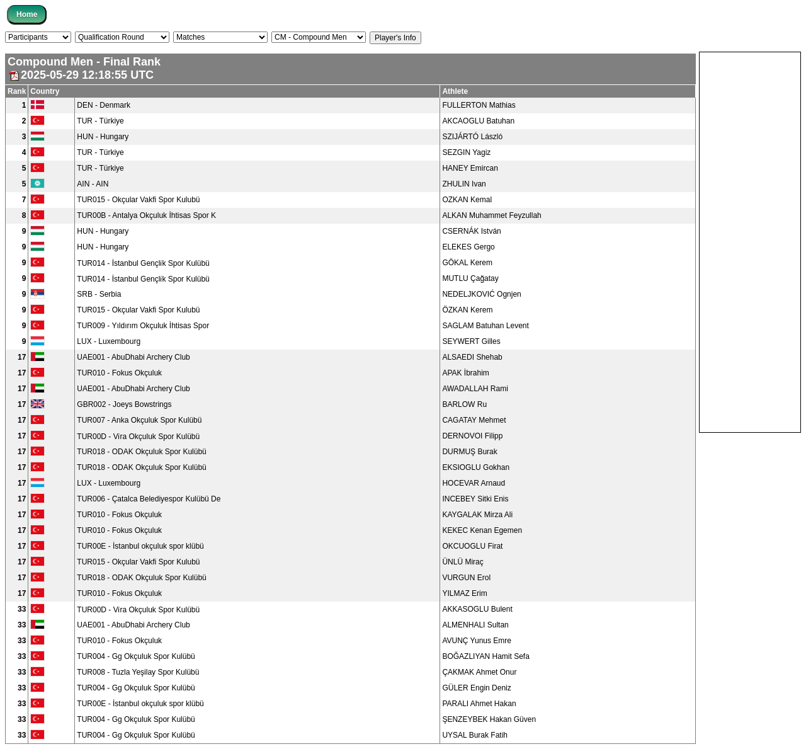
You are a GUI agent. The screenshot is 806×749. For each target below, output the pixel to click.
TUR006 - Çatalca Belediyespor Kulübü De (148, 499)
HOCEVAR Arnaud (473, 483)
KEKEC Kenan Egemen (482, 530)
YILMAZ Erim (464, 593)
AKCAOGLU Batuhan (478, 121)
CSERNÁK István (471, 231)
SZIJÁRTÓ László (472, 136)
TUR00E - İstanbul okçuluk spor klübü (140, 546)
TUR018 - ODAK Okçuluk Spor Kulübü (141, 451)
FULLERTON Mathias (478, 105)
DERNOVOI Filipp (472, 436)
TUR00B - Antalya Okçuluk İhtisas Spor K (146, 215)
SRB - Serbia (99, 294)
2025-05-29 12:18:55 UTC (81, 75)
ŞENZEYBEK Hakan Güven (489, 719)
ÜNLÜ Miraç (462, 561)
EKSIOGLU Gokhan (475, 467)
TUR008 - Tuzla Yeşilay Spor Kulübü (138, 672)
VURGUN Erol (466, 577)
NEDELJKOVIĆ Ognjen (481, 294)
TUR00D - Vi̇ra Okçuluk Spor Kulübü (138, 436)
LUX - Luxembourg (108, 341)
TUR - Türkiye (100, 121)
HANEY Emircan (469, 168)
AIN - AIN (92, 184)
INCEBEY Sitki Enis (475, 499)
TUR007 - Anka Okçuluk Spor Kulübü (139, 420)
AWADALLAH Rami (475, 388)
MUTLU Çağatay (470, 278)
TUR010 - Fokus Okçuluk (119, 373)
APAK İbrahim (465, 373)
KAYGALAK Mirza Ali (477, 514)
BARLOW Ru (464, 404)
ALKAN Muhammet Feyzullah (491, 215)
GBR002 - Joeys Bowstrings (124, 404)
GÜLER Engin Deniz (476, 687)
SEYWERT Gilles (471, 341)
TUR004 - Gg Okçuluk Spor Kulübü (136, 656)
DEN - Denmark (103, 105)
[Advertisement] (750, 241)
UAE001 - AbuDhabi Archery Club (133, 357)
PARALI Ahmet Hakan (479, 703)
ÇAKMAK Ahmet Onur (479, 672)
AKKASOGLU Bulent (477, 609)
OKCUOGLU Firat (472, 546)
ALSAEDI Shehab (472, 357)
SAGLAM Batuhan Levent (485, 325)
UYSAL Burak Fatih (475, 735)
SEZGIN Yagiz (466, 152)
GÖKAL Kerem (467, 262)
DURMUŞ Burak (469, 451)
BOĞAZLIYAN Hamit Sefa (486, 656)
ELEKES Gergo (468, 247)
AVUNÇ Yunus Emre (476, 640)
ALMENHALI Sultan (475, 624)
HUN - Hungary (102, 136)
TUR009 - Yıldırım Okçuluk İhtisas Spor (143, 325)
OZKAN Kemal (467, 199)
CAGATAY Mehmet (474, 420)
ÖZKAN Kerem (467, 310)
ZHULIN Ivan (463, 184)
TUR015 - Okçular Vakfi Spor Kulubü (138, 199)
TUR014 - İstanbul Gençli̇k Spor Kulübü (143, 263)
